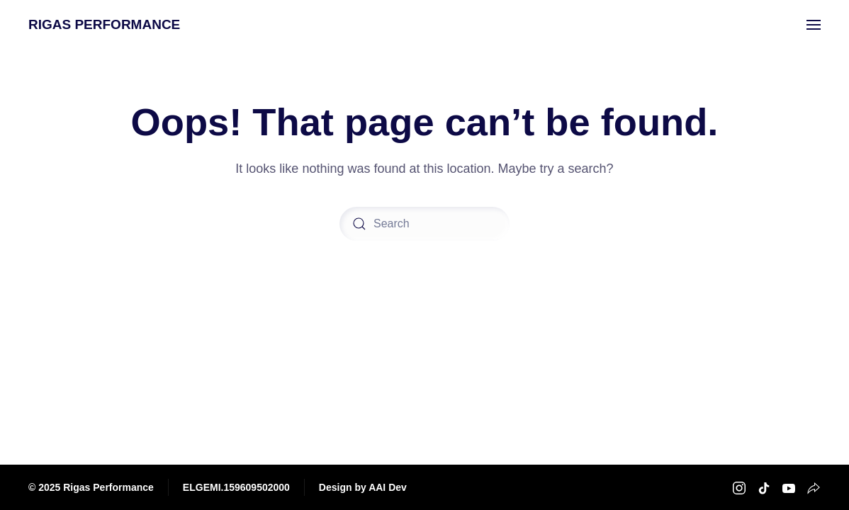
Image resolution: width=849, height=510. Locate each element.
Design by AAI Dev (363, 487)
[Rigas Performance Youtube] (789, 487)
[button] (813, 24)
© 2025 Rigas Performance (91, 487)
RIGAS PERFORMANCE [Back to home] (104, 24)
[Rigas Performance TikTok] (764, 487)
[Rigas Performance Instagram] (739, 487)
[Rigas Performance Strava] (813, 487)
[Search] (424, 224)
